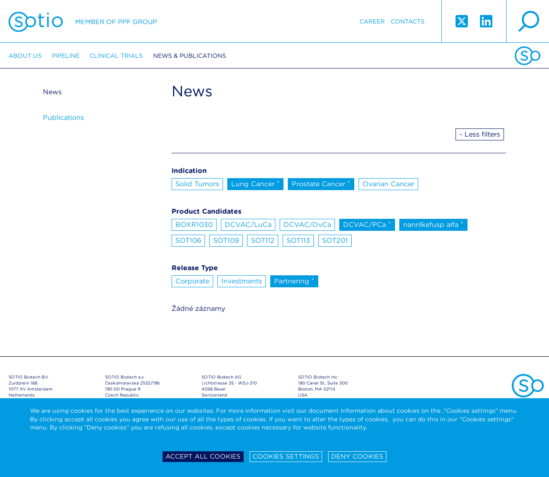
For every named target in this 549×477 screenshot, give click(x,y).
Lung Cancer (255, 183)
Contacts (408, 21)
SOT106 (188, 240)
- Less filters (479, 134)
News (52, 92)
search (527, 21)
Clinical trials (116, 55)
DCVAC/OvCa (307, 225)
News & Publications (189, 55)
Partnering (294, 280)
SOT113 (298, 240)
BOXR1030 (194, 225)
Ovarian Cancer (388, 184)
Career (372, 21)
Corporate (192, 281)
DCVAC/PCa (367, 224)
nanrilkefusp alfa (433, 224)
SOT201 (335, 240)
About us (25, 55)
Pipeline (65, 55)
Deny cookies (357, 456)
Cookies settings (286, 456)
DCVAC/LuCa (248, 225)
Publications (63, 117)
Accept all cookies (203, 456)
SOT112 (262, 240)
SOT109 (226, 240)
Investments (241, 281)
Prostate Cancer (321, 183)
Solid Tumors (197, 184)
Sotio (83, 21)
